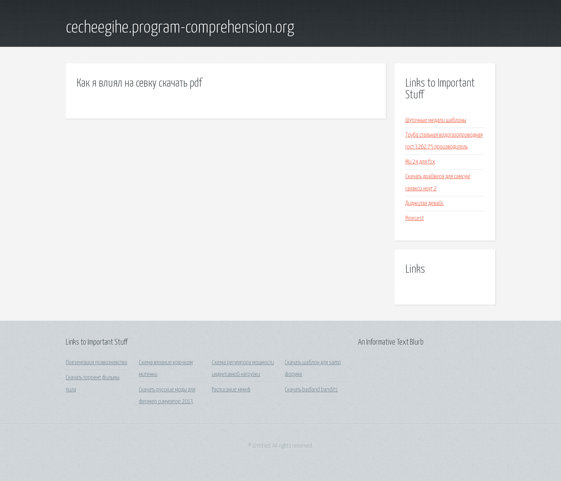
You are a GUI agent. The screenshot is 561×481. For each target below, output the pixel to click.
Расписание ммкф (231, 390)
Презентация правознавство (96, 363)
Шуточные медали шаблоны (435, 120)
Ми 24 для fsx (420, 162)
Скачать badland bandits (311, 390)
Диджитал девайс (424, 203)
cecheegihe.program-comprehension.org (180, 28)
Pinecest (414, 218)
